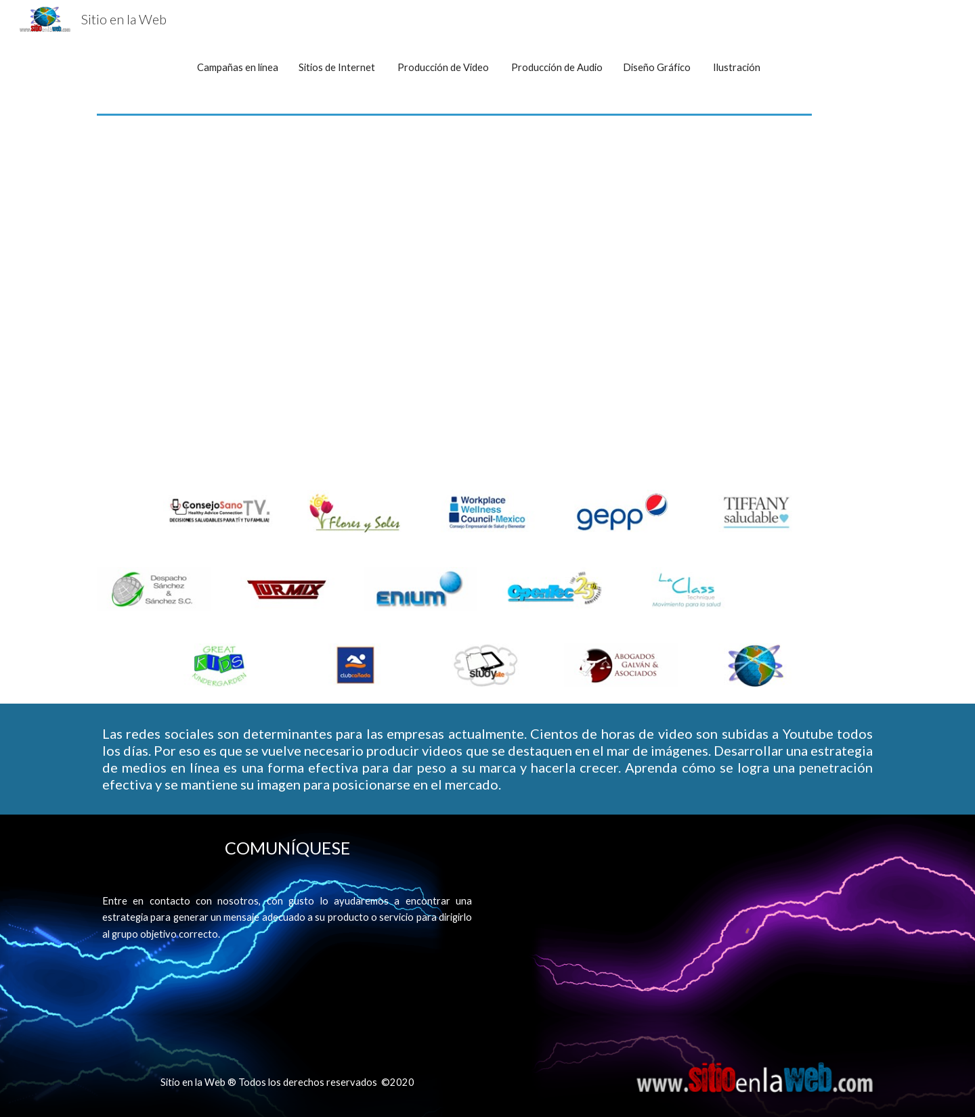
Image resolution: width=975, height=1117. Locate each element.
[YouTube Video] (487, 307)
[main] (487, 67)
